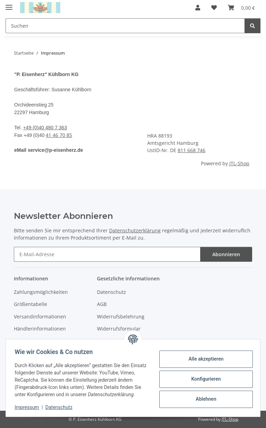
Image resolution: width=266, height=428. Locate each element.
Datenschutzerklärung (135, 230)
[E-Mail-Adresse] (107, 254)
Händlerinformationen (40, 328)
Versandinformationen (40, 316)
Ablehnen (203, 395)
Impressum (29, 407)
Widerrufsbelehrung (120, 316)
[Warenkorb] (241, 8)
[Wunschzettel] (214, 8)
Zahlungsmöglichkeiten (41, 292)
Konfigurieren (203, 375)
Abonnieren (226, 254)
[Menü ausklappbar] (9, 4)
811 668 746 (191, 150)
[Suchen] (125, 25)
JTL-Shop (239, 163)
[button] (198, 8)
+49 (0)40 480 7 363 (45, 127)
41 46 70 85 (59, 135)
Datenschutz (61, 407)
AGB (102, 304)
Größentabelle (30, 304)
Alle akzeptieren (203, 355)
